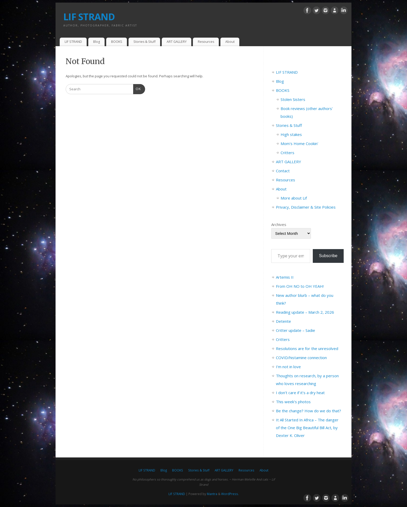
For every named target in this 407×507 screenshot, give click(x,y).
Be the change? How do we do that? (308, 410)
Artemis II (285, 277)
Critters (287, 152)
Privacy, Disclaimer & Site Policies (306, 207)
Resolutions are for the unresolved (307, 348)
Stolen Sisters (293, 99)
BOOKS (116, 41)
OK (137, 88)
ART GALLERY (177, 41)
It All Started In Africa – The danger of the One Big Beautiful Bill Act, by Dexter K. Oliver (307, 427)
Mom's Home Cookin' (299, 143)
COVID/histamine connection (301, 357)
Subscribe (328, 256)
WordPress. (230, 494)
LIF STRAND (89, 16)
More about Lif (294, 198)
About (230, 41)
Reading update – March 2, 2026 (305, 312)
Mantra (212, 494)
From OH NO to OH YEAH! (300, 286)
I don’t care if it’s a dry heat (300, 392)
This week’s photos (293, 401)
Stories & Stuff (144, 41)
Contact (283, 170)
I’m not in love (288, 366)
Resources (206, 41)
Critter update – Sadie (295, 330)
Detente (283, 321)
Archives (278, 224)
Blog (96, 41)
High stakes (291, 134)
